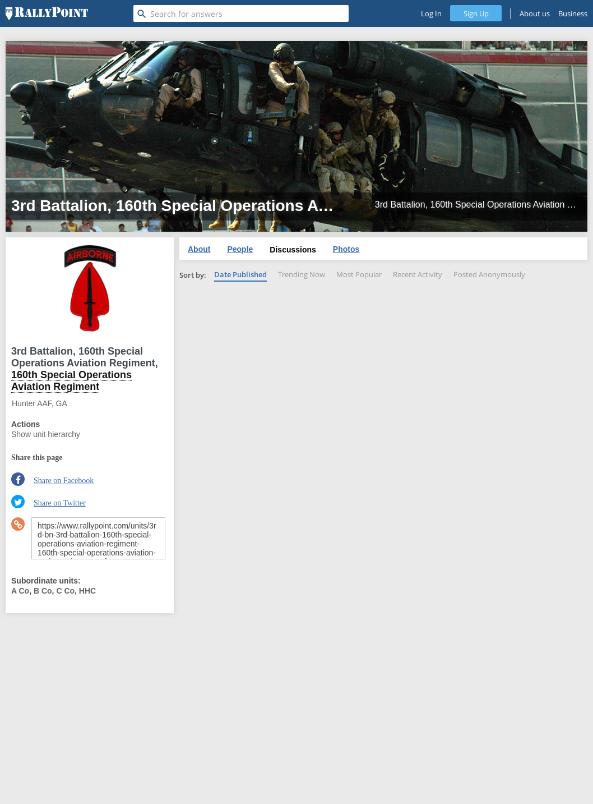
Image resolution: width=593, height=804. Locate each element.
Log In (431, 13)
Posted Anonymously (489, 274)
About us (535, 13)
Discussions (293, 249)
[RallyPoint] (47, 13)
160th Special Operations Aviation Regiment (71, 380)
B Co (43, 590)
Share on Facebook (64, 480)
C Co (65, 590)
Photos (346, 249)
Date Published (240, 274)
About (199, 249)
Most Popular (359, 274)
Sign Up (476, 13)
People (240, 249)
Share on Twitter (60, 503)
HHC (87, 590)
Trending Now (301, 274)
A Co (20, 590)
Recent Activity (417, 274)
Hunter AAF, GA (39, 403)
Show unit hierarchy (45, 434)
